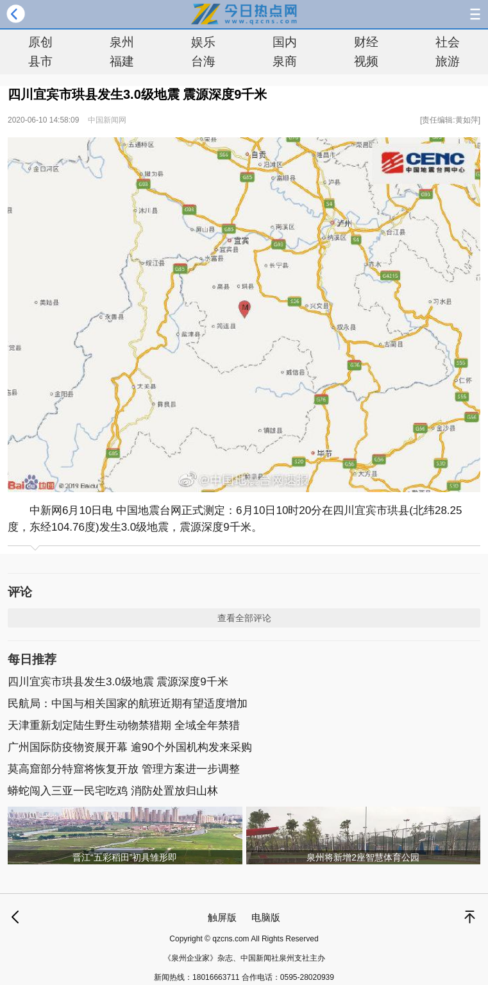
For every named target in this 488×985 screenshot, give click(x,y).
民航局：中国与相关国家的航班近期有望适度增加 (128, 704)
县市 (40, 61)
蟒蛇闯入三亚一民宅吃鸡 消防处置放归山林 (113, 791)
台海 (203, 61)
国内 (285, 42)
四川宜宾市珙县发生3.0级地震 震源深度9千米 (118, 682)
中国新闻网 (107, 120)
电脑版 (265, 917)
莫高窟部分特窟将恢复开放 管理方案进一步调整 (124, 769)
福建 (122, 61)
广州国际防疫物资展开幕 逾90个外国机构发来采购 (130, 747)
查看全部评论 (244, 618)
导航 (475, 14)
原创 (40, 42)
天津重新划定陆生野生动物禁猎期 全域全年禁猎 (124, 725)
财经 (366, 42)
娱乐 (203, 42)
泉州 (122, 42)
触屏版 (222, 917)
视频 (366, 61)
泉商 (285, 61)
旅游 (447, 61)
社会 (447, 42)
